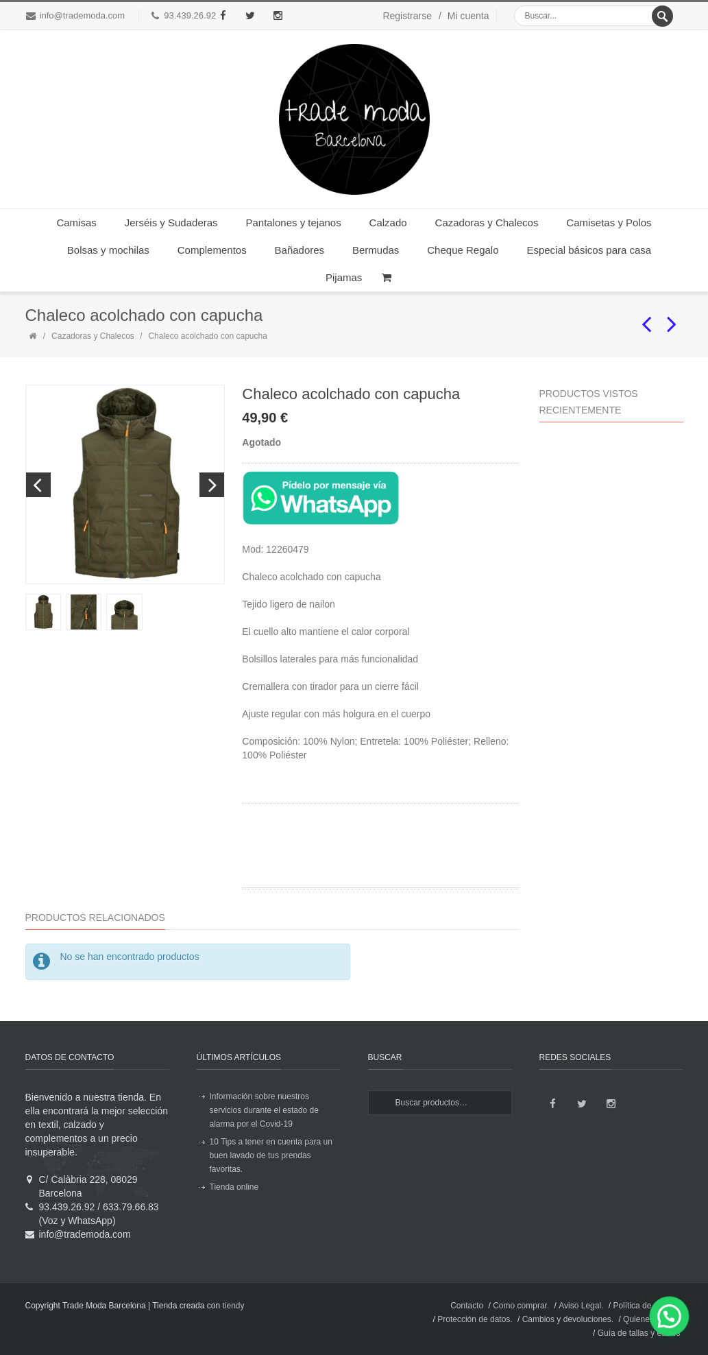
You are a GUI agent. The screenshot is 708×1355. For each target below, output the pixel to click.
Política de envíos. (646, 1305)
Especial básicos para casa (588, 250)
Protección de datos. (474, 1319)
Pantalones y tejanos (293, 222)
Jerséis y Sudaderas (171, 222)
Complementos (212, 250)
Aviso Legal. (581, 1305)
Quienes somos (651, 1319)
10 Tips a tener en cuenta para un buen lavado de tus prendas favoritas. (271, 1155)
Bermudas (375, 250)
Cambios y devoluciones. (567, 1319)
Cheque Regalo (462, 250)
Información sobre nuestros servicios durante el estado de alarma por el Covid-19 (264, 1110)
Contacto (466, 1305)
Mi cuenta (468, 15)
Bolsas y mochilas (108, 250)
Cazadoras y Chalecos (487, 222)
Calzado (388, 222)
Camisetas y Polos (608, 222)
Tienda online (234, 1187)
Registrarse (407, 15)
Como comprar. (521, 1305)
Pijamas (344, 277)
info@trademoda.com (82, 15)
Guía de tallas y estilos (639, 1333)
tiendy (233, 1305)
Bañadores (300, 250)
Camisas (76, 222)
